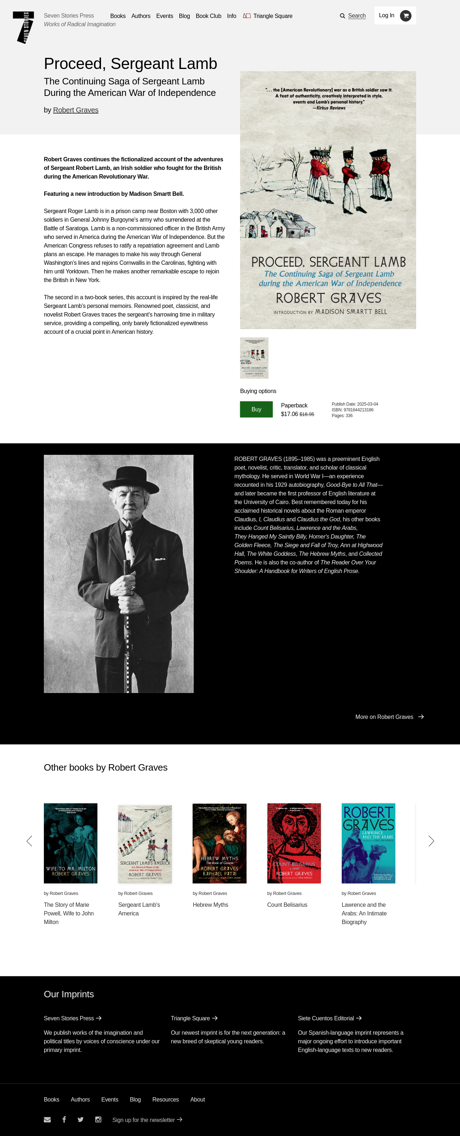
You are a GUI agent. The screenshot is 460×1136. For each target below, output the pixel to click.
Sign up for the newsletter (143, 1120)
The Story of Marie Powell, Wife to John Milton (69, 913)
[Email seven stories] (47, 1119)
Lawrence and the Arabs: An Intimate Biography (364, 913)
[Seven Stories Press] (23, 27)
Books (51, 1099)
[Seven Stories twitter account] (80, 1119)
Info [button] (231, 16)
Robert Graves (75, 110)
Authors (80, 1099)
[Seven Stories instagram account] (98, 1119)
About (197, 1099)
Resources (165, 1099)
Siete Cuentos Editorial (326, 1018)
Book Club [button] (208, 16)
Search (357, 16)
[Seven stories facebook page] (64, 1119)
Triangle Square (190, 1018)
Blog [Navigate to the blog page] (184, 16)
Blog (135, 1099)
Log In (387, 15)
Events (109, 1099)
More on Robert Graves (384, 717)
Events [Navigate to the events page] (164, 16)
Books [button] (118, 16)
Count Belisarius (287, 905)
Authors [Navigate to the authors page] (141, 16)
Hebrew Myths (210, 905)
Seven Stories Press (69, 16)
